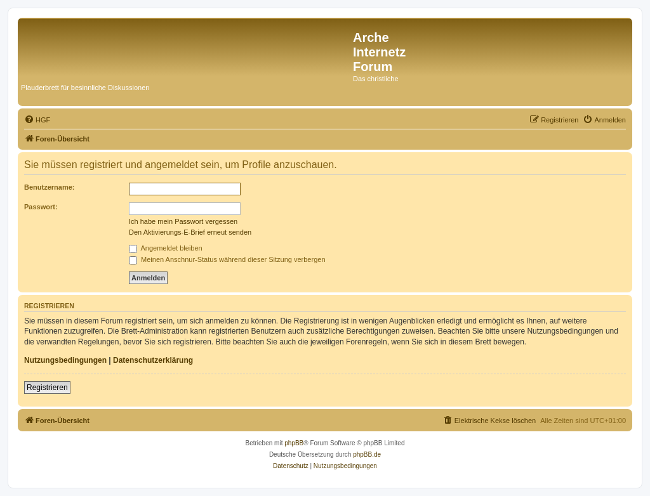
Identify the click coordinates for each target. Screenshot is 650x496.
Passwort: (41, 207)
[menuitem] (37, 119)
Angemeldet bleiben (165, 248)
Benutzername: (49, 187)
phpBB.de (367, 454)
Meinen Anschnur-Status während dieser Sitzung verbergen (227, 259)
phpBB (293, 443)
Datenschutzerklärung (153, 360)
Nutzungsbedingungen (65, 360)
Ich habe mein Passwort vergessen (183, 221)
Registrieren (47, 387)
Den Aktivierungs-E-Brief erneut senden (190, 232)
